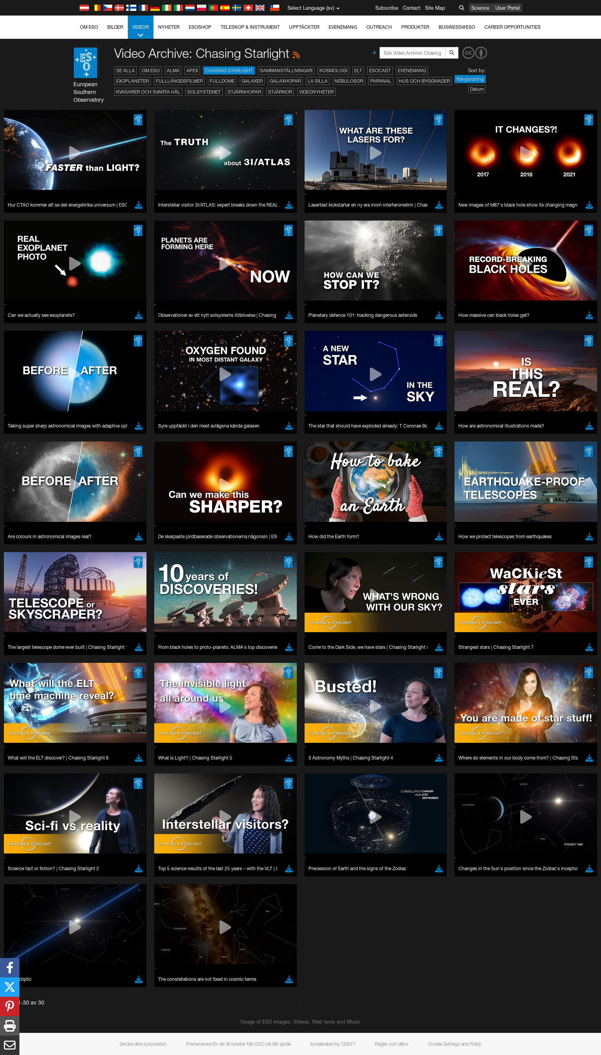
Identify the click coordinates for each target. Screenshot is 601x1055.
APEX (192, 70)
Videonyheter (316, 92)
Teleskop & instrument (250, 27)
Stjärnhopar (244, 92)
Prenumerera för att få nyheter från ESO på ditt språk (238, 1044)
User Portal (507, 8)
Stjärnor (280, 92)
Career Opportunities (512, 27)
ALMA (173, 70)
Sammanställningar (286, 70)
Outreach (379, 27)
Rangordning (470, 79)
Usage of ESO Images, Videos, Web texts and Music (300, 1022)
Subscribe (386, 8)
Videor (140, 31)
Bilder (115, 27)
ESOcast (380, 70)
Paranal (381, 81)
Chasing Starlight (229, 70)
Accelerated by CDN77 (333, 1044)
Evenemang (343, 27)
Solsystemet (204, 92)
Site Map (435, 8)
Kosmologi (333, 70)
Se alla (125, 70)
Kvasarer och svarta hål (148, 92)
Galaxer (252, 81)
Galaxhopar (285, 81)
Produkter (415, 27)
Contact (411, 8)
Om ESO (89, 27)
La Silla (318, 81)
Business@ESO (457, 27)
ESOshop (200, 27)
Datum (477, 89)
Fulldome (222, 81)
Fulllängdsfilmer (179, 81)
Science (480, 8)
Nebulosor (348, 81)
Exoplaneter (132, 81)
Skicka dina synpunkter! (143, 1044)
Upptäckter (304, 27)
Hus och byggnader (424, 81)
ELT (358, 70)
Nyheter (168, 27)
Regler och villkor (392, 1044)
